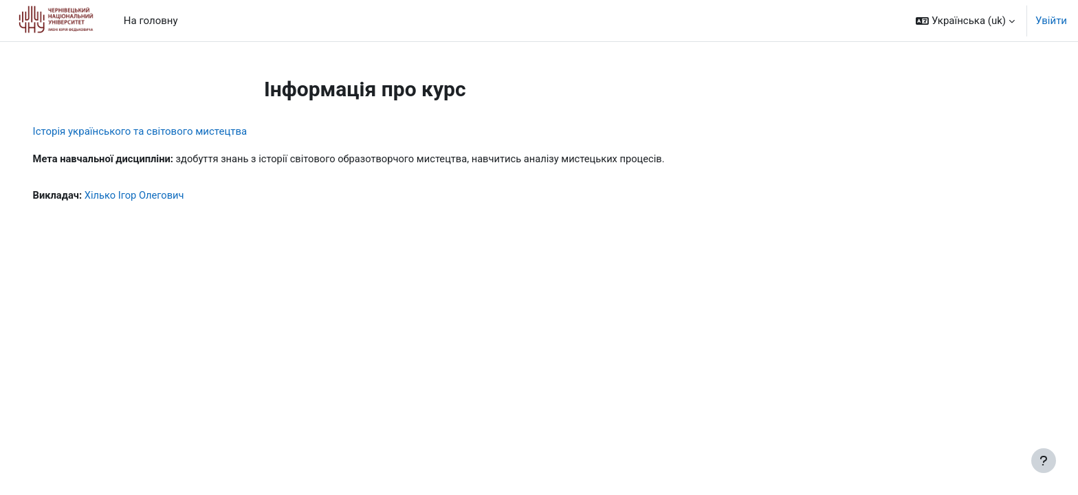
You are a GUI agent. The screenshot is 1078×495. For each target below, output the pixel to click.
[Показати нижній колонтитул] (1043, 460)
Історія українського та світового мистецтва (159, 131)
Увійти (1051, 20)
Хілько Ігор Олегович (156, 196)
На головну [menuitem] (151, 20)
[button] (965, 20)
